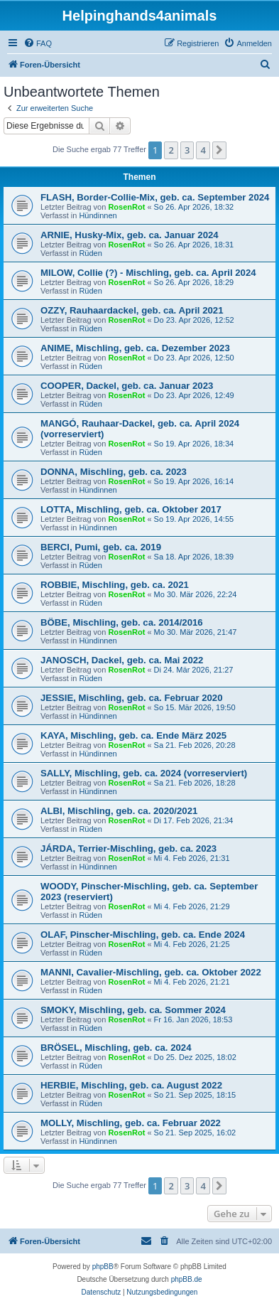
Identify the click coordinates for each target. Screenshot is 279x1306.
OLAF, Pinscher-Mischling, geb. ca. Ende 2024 (142, 934)
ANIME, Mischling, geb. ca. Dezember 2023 (135, 348)
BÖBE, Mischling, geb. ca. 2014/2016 (121, 622)
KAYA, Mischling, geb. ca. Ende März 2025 (133, 735)
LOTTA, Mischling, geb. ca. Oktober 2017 (130, 509)
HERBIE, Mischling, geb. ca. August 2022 (131, 1085)
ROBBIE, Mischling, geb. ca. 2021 (114, 584)
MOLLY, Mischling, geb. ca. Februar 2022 (130, 1123)
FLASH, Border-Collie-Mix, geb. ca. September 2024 (154, 197)
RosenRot (126, 207)
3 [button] (187, 150)
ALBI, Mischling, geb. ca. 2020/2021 (118, 810)
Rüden (90, 253)
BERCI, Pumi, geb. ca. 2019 (100, 547)
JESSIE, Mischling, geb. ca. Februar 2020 (131, 697)
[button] (219, 150)
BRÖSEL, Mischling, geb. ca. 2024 (116, 1047)
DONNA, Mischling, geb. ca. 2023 (113, 471)
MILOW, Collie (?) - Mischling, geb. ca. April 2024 (148, 272)
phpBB (103, 1266)
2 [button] (170, 150)
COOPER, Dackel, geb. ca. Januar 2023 (126, 385)
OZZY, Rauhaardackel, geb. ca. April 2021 (132, 310)
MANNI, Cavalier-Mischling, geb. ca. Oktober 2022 (150, 972)
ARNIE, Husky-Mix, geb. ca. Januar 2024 (129, 235)
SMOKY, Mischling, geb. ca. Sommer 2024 (133, 1010)
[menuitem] (37, 43)
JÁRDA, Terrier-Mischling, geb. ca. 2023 (128, 848)
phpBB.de (186, 1279)
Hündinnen (97, 215)
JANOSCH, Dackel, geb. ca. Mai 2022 (121, 660)
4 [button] (202, 150)
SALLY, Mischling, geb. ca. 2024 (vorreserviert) (143, 773)
